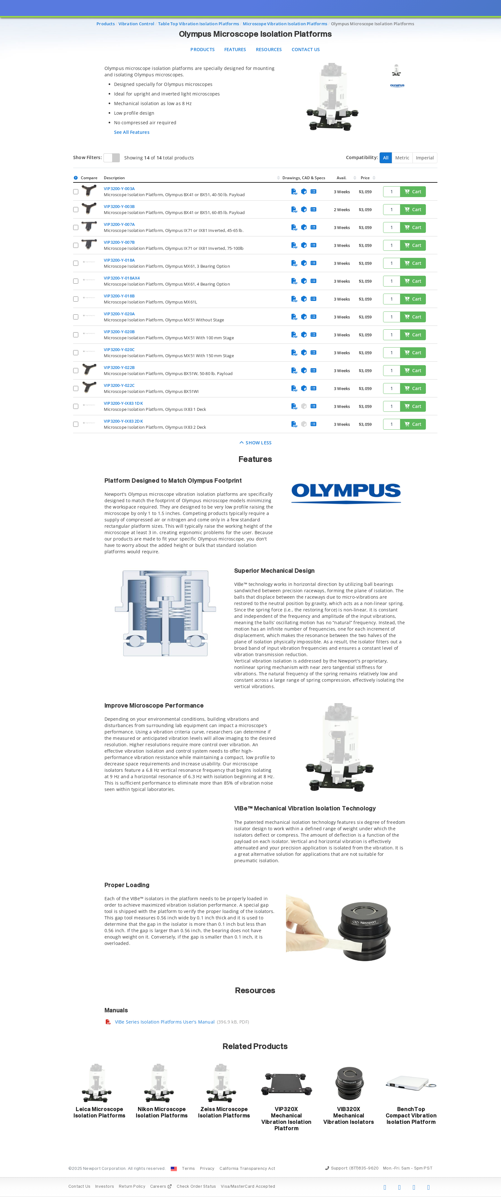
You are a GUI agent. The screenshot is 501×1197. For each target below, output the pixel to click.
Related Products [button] (255, 1047)
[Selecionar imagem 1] (397, 70)
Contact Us (306, 49)
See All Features (132, 132)
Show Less (255, 443)
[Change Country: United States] (174, 1169)
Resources (269, 49)
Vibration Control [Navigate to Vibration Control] (137, 24)
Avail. (342, 177)
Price (365, 177)
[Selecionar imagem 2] (397, 85)
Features (235, 49)
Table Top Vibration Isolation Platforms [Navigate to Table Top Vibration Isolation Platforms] (198, 24)
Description (114, 177)
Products (202, 49)
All (386, 158)
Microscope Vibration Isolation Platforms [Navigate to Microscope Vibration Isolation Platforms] (285, 24)
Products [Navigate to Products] (105, 24)
